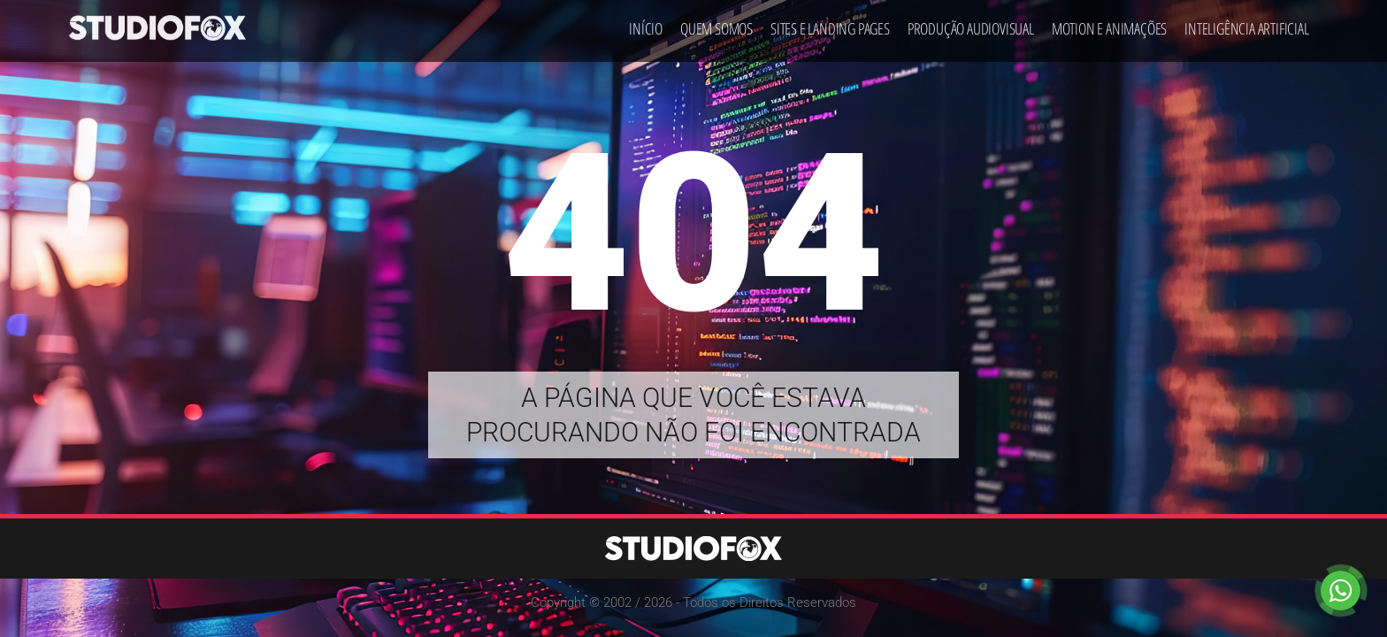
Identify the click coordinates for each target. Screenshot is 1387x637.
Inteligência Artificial (1246, 23)
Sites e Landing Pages (830, 23)
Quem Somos (716, 23)
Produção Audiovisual (971, 23)
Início (646, 23)
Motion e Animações (1109, 23)
